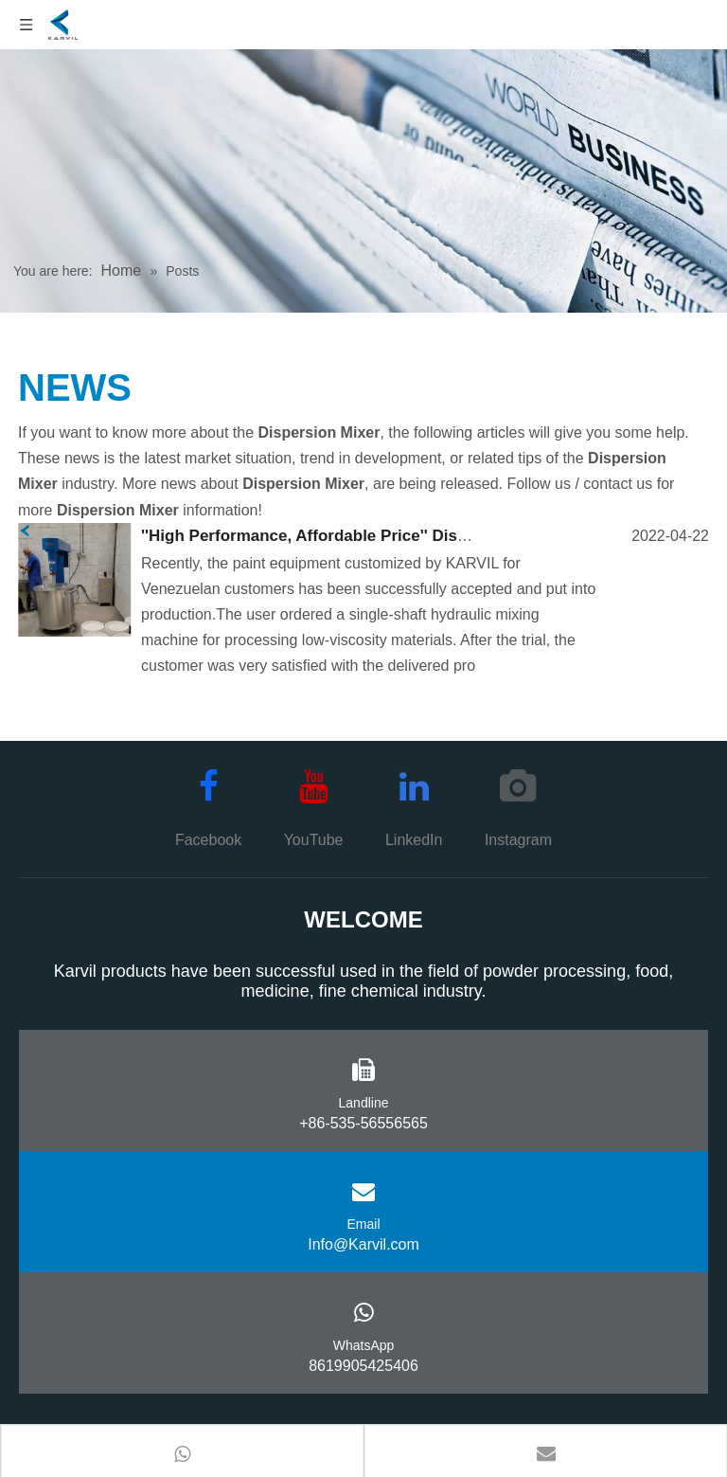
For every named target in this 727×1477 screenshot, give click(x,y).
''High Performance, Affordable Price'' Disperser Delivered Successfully (413, 536)
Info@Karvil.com (363, 1244)
